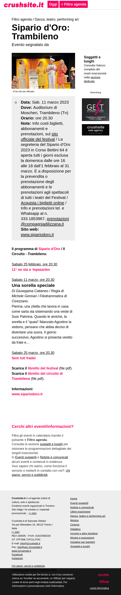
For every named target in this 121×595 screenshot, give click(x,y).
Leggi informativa (99, 588)
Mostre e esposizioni (82, 537)
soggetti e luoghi (51, 444)
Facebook (17, 554)
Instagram (17, 558)
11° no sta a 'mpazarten (31, 270)
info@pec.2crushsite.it (29, 547)
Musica (74, 520)
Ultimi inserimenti (80, 511)
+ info (33, 513)
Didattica (75, 529)
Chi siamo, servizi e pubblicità (28, 565)
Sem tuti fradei (24, 358)
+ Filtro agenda (73, 4)
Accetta (103, 574)
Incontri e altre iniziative (84, 533)
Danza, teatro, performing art (57, 19)
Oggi (53, 4)
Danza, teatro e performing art (87, 516)
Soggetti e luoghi (92, 59)
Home (73, 498)
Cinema (74, 524)
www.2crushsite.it (21, 550)
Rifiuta (104, 581)
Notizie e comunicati (54, 457)
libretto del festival (43, 368)
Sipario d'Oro (49, 249)
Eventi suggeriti (26, 457)
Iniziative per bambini (82, 542)
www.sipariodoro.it (37, 234)
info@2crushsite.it (30, 543)
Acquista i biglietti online (42, 202)
